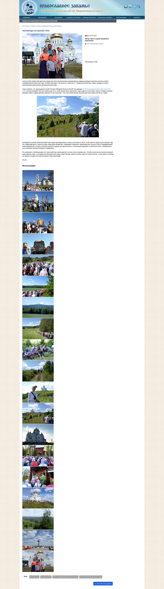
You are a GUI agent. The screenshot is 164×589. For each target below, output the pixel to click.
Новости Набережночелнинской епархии (49, 26)
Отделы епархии (73, 17)
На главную (25, 26)
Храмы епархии (89, 17)
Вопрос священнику (137, 18)
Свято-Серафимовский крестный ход (65, 577)
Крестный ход (34, 577)
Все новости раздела (103, 583)
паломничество (46, 577)
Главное (26, 17)
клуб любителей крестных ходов (91, 577)
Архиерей (42, 17)
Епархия (58, 17)
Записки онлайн (105, 17)
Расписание (121, 17)
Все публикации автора (95, 44)
